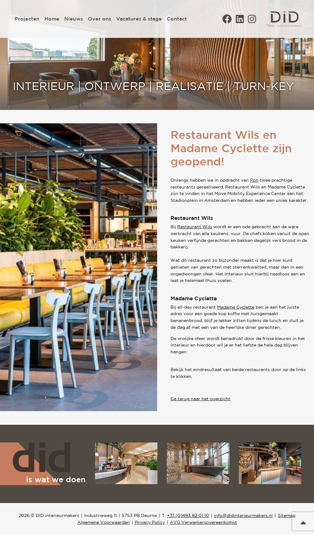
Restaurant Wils (194, 226)
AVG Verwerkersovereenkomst (203, 522)
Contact (177, 18)
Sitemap (286, 515)
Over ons (99, 18)
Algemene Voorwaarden (103, 522)
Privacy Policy (150, 522)
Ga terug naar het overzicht (200, 398)
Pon (254, 180)
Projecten (27, 18)
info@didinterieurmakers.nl (243, 515)
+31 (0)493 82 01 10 (188, 515)
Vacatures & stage (139, 18)
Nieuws (73, 18)
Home (51, 18)
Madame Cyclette (235, 307)
